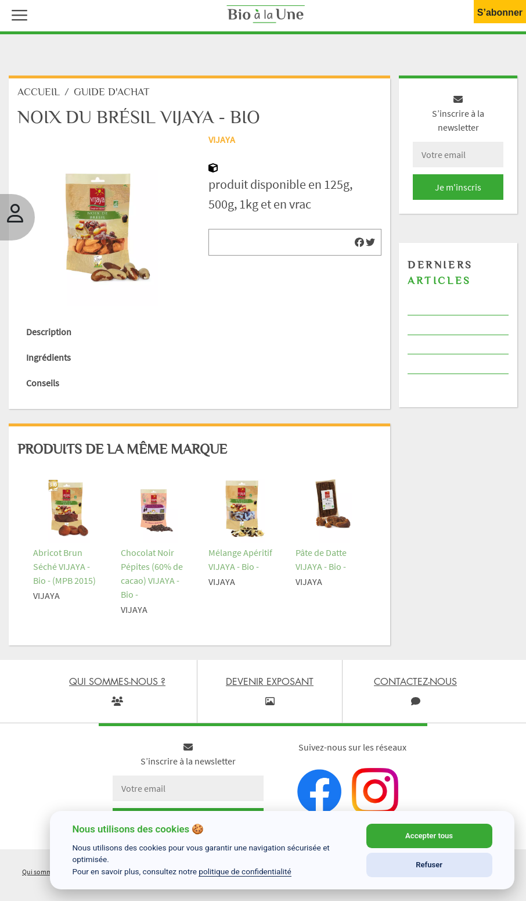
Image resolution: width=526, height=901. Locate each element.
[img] (359, 242)
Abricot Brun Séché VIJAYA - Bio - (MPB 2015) (64, 566)
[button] (17, 14)
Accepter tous (429, 835)
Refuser (429, 864)
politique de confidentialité (245, 871)
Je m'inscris (458, 187)
